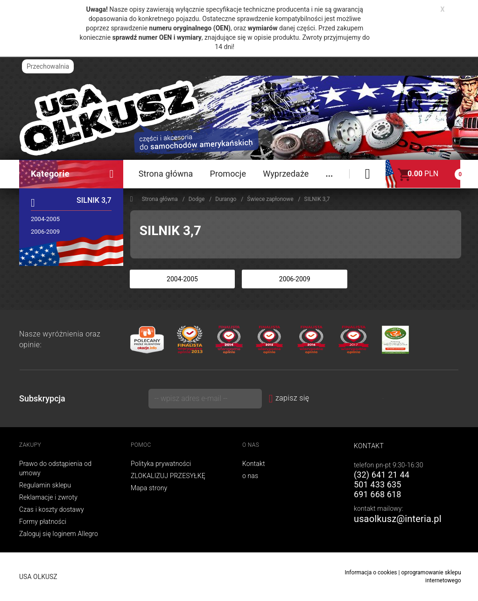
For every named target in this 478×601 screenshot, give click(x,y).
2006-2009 (45, 231)
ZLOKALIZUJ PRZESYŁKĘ (168, 475)
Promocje (228, 174)
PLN (423, 173)
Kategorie (72, 173)
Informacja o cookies (370, 572)
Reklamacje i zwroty (48, 497)
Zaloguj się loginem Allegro (58, 533)
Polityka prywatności (161, 463)
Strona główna (166, 174)
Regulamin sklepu (45, 485)
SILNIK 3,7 (94, 200)
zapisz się (289, 398)
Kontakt (253, 463)
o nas (250, 475)
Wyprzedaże (286, 174)
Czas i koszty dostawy (51, 509)
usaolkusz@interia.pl (398, 518)
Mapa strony (149, 488)
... (329, 174)
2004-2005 (45, 218)
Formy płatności (42, 521)
